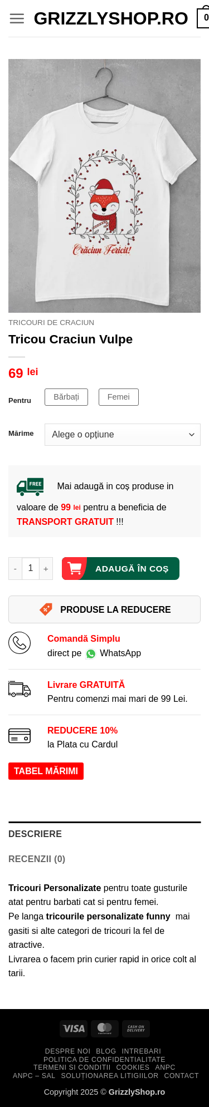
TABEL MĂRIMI (46, 771)
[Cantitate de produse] (31, 568)
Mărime (20, 433)
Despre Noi (68, 1051)
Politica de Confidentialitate (104, 1060)
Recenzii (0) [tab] (37, 859)
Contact (181, 1076)
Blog (106, 1051)
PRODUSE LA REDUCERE (104, 609)
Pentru (19, 401)
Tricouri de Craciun (51, 322)
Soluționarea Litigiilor (110, 1076)
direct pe (94, 653)
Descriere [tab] (35, 834)
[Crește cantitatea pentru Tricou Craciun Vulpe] (46, 568)
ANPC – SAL (34, 1076)
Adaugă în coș (132, 568)
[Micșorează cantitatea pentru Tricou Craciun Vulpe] (15, 568)
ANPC (165, 1067)
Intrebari (141, 1051)
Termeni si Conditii (72, 1067)
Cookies (133, 1067)
